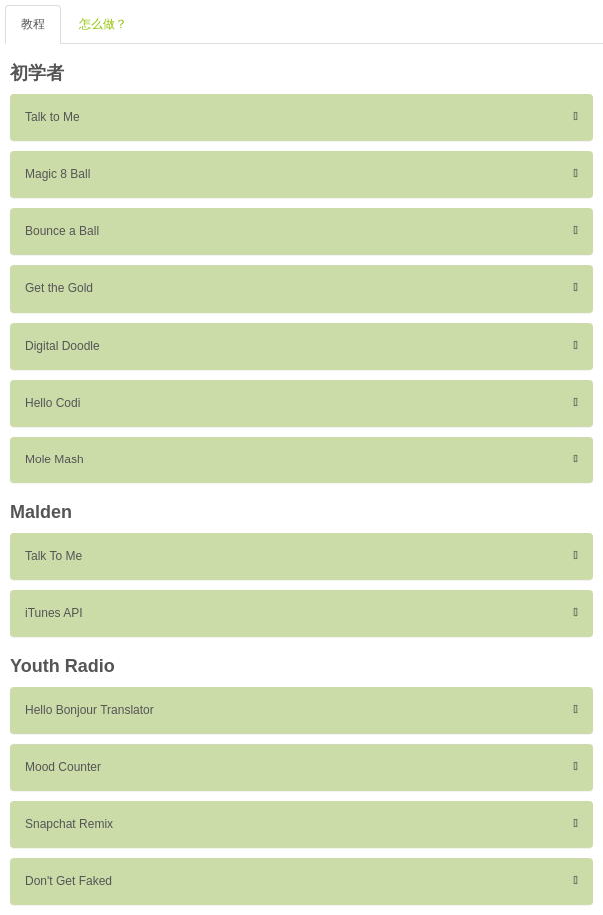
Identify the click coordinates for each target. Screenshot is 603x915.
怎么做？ (103, 24)
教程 (33, 24)
